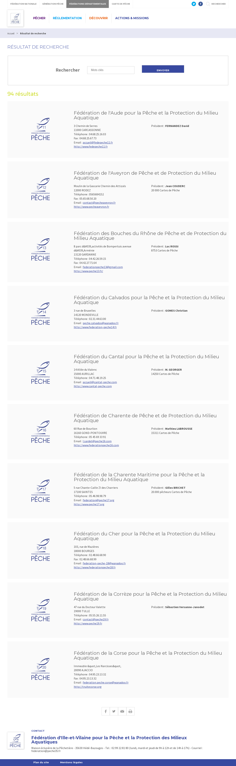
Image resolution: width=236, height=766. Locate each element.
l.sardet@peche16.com (97, 441)
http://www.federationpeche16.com (96, 445)
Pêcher (39, 18)
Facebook (106, 711)
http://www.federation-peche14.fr (95, 327)
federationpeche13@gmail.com (103, 267)
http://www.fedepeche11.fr (91, 146)
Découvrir (98, 18)
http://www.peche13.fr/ (88, 271)
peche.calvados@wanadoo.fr (101, 323)
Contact (38, 731)
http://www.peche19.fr (88, 623)
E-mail (122, 711)
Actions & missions (132, 18)
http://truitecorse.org (88, 687)
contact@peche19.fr (96, 619)
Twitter (114, 711)
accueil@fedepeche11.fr (98, 142)
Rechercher (68, 70)
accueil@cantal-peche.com (100, 382)
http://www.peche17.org (89, 504)
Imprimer (130, 711)
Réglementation (67, 18)
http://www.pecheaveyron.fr (91, 206)
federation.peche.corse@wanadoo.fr (106, 682)
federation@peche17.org (98, 500)
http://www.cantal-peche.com (93, 386)
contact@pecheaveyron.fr (99, 202)
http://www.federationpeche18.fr (95, 567)
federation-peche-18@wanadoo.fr (104, 563)
